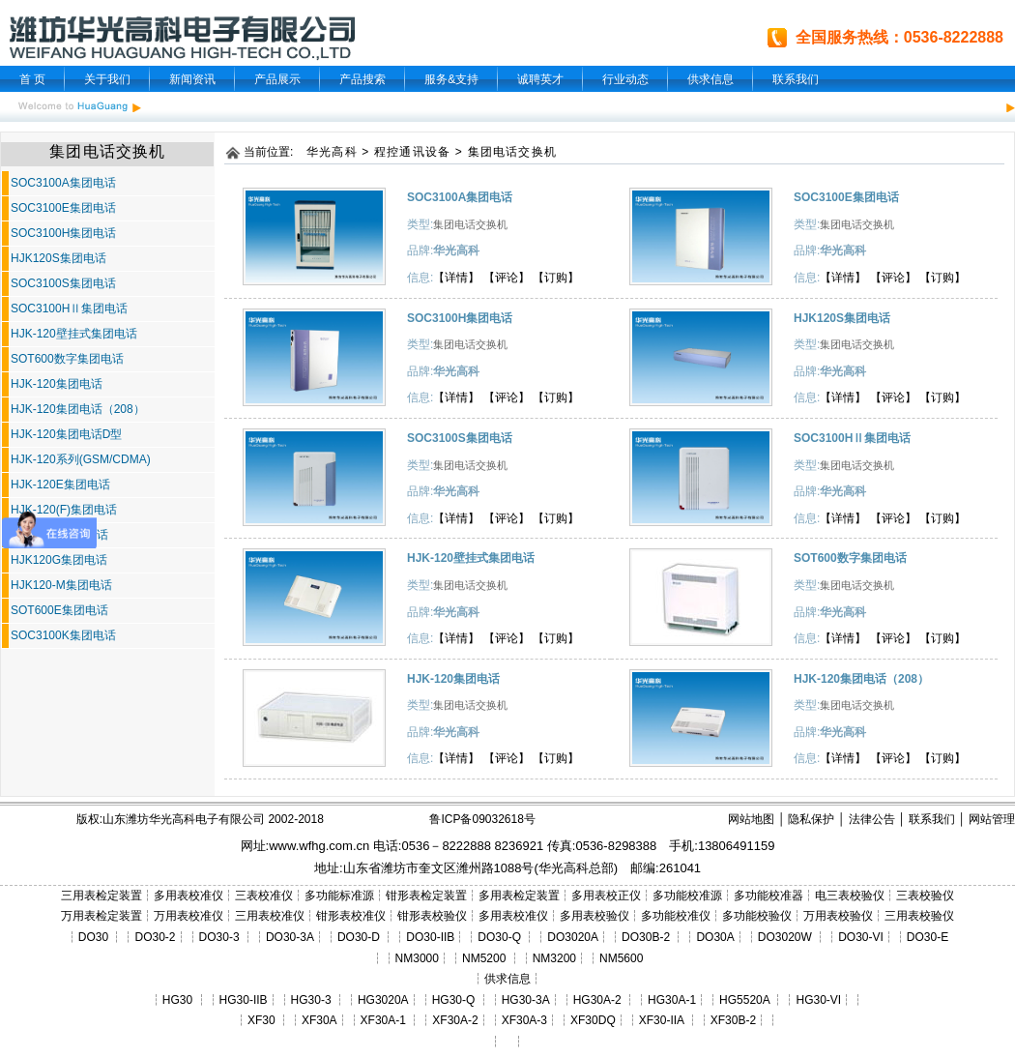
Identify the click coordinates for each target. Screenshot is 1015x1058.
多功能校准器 (768, 895)
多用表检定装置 (519, 895)
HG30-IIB (243, 1000)
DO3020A (572, 937)
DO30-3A (290, 937)
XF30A (319, 1020)
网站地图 (751, 819)
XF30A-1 (383, 1020)
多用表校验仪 (594, 916)
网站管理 (992, 819)
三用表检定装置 (101, 895)
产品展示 (277, 79)
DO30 (93, 937)
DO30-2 (155, 937)
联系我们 (795, 79)
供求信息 (710, 79)
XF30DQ (593, 1020)
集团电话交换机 (512, 152)
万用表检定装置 (101, 916)
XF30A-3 (524, 1020)
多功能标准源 (339, 895)
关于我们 (107, 79)
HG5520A (744, 1000)
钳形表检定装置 (426, 895)
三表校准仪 (264, 895)
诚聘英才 (540, 79)
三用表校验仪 (919, 916)
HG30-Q (454, 1000)
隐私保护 (811, 819)
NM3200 (554, 958)
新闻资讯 (192, 79)
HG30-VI (818, 1000)
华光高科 (332, 152)
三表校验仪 (925, 895)
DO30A (715, 937)
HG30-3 (311, 1000)
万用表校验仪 (838, 916)
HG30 (177, 1000)
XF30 (261, 1020)
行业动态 (625, 79)
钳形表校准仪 (351, 916)
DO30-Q (499, 937)
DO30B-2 (646, 937)
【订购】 (556, 277)
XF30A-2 (455, 1020)
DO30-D (358, 937)
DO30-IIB (430, 937)
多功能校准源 (687, 895)
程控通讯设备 (412, 152)
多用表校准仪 (188, 895)
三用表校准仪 (269, 916)
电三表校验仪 (849, 895)
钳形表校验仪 (432, 916)
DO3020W (785, 937)
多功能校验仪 (757, 916)
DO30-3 (219, 937)
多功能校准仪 (675, 916)
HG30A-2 (597, 1000)
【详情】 (456, 277)
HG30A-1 (672, 1000)
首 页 (32, 79)
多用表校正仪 (606, 895)
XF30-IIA (661, 1020)
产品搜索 (362, 79)
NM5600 (621, 958)
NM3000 (417, 958)
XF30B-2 (733, 1020)
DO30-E (927, 937)
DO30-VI (861, 937)
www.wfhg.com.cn (319, 845)
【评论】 (506, 277)
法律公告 (872, 819)
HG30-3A (526, 1000)
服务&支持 (451, 79)
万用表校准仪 (188, 916)
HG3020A (383, 1000)
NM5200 (484, 958)
